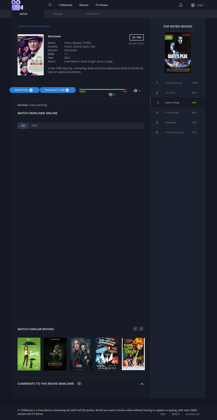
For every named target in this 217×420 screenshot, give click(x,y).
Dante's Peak (172, 101)
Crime (67, 43)
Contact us (192, 414)
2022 (67, 57)
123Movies (65, 5)
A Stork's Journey (174, 130)
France (68, 46)
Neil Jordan (70, 50)
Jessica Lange (104, 61)
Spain (86, 46)
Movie (23, 14)
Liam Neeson (71, 61)
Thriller (87, 43)
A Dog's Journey (173, 81)
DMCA (175, 414)
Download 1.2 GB (57, 90)
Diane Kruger (88, 61)
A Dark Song (171, 111)
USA (93, 46)
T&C (162, 414)
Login (197, 5)
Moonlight (170, 120)
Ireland (77, 46)
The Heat (170, 91)
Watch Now (24, 90)
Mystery (77, 43)
